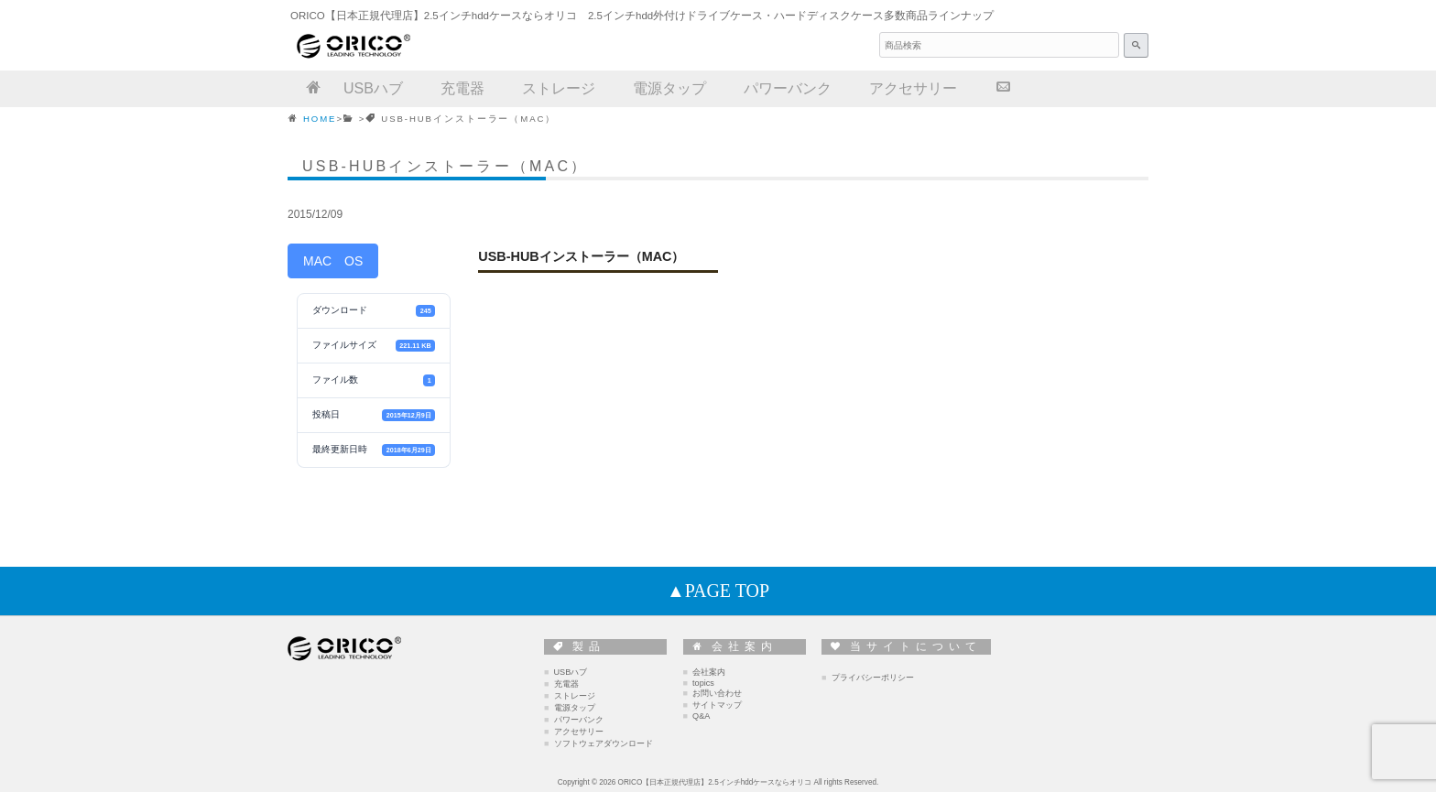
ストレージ (574, 695)
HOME (319, 119)
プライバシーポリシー (873, 677)
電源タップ (574, 707)
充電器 (566, 684)
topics (703, 683)
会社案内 (708, 672)
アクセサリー (579, 731)
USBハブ (571, 672)
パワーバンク (579, 719)
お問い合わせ (717, 693)
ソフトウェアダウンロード (603, 743)
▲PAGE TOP (718, 590)
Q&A (701, 716)
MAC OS (333, 261)
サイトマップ (717, 705)
